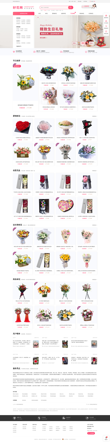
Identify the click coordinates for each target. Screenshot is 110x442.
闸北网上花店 (72, 394)
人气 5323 (90, 248)
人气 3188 (47, 248)
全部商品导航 (23, 13)
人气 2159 (69, 303)
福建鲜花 (57, 430)
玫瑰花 (17, 28)
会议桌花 (28, 37)
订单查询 (14, 426)
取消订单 (14, 428)
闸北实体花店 (53, 394)
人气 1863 (47, 194)
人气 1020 (90, 303)
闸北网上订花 (34, 396)
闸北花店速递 (90, 394)
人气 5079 (90, 194)
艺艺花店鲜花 (43, 400)
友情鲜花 (28, 20)
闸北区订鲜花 (43, 394)
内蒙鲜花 (71, 426)
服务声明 (34, 426)
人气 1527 (69, 272)
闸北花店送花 (81, 396)
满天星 (25, 30)
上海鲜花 (64, 428)
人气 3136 (26, 303)
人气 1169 (26, 327)
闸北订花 (61, 394)
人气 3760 (69, 248)
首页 (39, 13)
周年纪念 (18, 21)
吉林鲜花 (50, 428)
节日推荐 (16, 61)
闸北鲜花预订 (90, 396)
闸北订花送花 (15, 394)
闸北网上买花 (25, 396)
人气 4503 (47, 139)
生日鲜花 (53, 10)
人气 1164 (90, 327)
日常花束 (18, 35)
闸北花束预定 (25, 394)
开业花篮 (23, 37)
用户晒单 (16, 334)
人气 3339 (69, 139)
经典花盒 (18, 43)
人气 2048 (47, 163)
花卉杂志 (24, 400)
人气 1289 (26, 163)
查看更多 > (94, 116)
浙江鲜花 (44, 430)
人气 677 (90, 139)
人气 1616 (71, 85)
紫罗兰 (21, 30)
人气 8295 (69, 163)
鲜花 (46, 13)
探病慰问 (18, 23)
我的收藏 (79, 1)
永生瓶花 (28, 43)
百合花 (25, 28)
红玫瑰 (45, 10)
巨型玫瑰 (23, 43)
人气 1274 (47, 327)
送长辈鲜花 (17, 225)
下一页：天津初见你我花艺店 (91, 404)
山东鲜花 (71, 430)
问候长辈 (23, 23)
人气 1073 (90, 163)
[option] (55, 31)
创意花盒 (23, 35)
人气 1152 (91, 109)
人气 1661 (26, 218)
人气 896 (47, 218)
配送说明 (24, 426)
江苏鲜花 (71, 428)
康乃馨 (57, 10)
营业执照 (14, 432)
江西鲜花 (64, 430)
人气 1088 (26, 194)
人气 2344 (69, 194)
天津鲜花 (50, 426)
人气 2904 (26, 139)
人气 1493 (47, 303)
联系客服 (85, 1)
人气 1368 (47, 272)
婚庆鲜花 (23, 21)
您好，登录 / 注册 (72, 1)
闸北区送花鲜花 (35, 400)
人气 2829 (52, 109)
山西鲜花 (64, 426)
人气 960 (51, 85)
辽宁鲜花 (44, 428)
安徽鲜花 (50, 430)
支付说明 (34, 430)
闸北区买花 (80, 394)
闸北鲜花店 (34, 394)
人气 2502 (91, 85)
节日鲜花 (72, 13)
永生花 (48, 10)
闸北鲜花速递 (53, 396)
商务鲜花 (28, 23)
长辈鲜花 (91, 13)
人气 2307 (90, 272)
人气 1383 (29, 107)
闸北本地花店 (43, 396)
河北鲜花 (57, 426)
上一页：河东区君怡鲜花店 (18, 404)
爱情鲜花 (18, 20)
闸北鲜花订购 (15, 396)
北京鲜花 (44, 426)
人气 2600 (71, 109)
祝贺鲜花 (28, 21)
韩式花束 (28, 35)
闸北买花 (71, 396)
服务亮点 (16, 368)
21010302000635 (72, 439)
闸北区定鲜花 (62, 396)
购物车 (92, 1)
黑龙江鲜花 (58, 428)
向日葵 (17, 30)
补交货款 (14, 430)
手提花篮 (18, 37)
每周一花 (61, 10)
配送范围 (24, 428)
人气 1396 (69, 218)
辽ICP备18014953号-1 (57, 439)
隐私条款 (34, 428)
